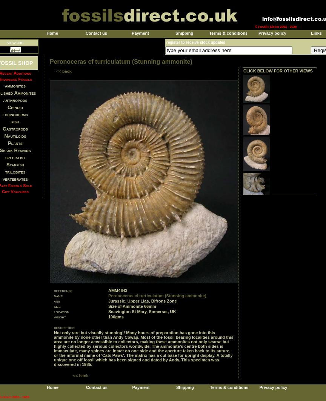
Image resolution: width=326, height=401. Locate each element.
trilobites (15, 172)
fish (15, 121)
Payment (140, 33)
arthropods (15, 100)
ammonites (15, 86)
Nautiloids (15, 136)
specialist (15, 157)
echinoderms (15, 114)
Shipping (184, 33)
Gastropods (15, 129)
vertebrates (15, 179)
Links (316, 33)
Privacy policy (272, 33)
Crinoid (15, 107)
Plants (15, 143)
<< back (64, 71)
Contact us (96, 33)
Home (52, 33)
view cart (15, 42)
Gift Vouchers (15, 191)
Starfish (15, 164)
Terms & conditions (228, 33)
